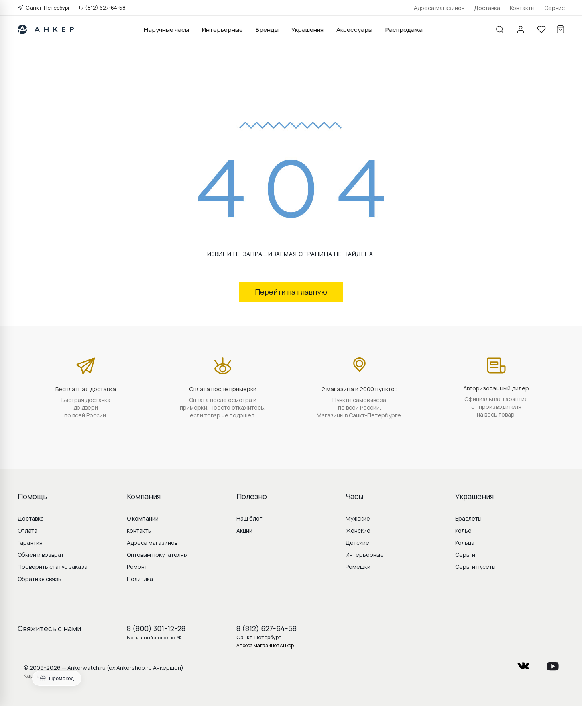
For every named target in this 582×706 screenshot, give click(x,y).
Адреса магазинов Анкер (265, 645)
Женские (358, 530)
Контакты (522, 8)
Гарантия (30, 542)
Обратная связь (39, 579)
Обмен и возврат (41, 554)
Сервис (554, 8)
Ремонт (137, 567)
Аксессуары (354, 29)
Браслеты (468, 518)
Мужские (358, 518)
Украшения (307, 29)
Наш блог (249, 518)
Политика (140, 579)
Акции (244, 530)
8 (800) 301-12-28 (156, 628)
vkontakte (523, 663)
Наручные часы (166, 29)
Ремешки (358, 567)
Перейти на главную (291, 292)
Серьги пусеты (475, 567)
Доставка (487, 8)
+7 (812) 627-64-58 (102, 7)
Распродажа (404, 29)
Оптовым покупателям (157, 554)
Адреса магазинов (439, 8)
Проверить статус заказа (53, 567)
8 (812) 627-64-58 (266, 628)
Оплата (27, 530)
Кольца (464, 542)
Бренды (267, 29)
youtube (553, 663)
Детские (357, 542)
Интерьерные (222, 29)
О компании (143, 518)
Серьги (465, 554)
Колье (463, 530)
